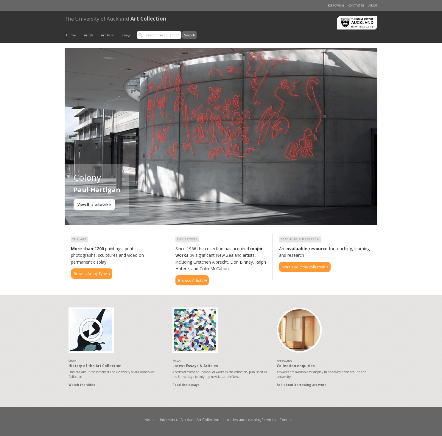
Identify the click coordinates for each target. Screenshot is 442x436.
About (372, 5)
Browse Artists (190, 280)
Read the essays (186, 385)
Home (71, 35)
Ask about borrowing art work (301, 385)
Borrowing (335, 5)
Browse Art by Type (90, 273)
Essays (126, 35)
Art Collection (115, 18)
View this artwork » (94, 204)
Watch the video (82, 385)
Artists (88, 35)
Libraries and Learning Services (249, 419)
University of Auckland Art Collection (188, 419)
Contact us (356, 5)
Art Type (107, 35)
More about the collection (303, 267)
